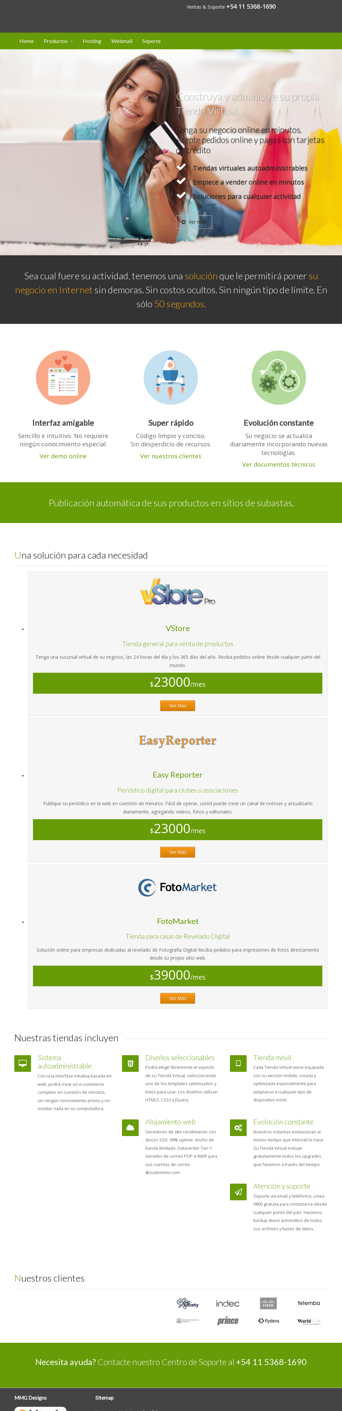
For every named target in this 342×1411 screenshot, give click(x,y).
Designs (51, 11)
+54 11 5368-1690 (251, 6)
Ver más (194, 222)
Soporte (151, 41)
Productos (56, 41)
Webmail (121, 41)
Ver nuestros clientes (170, 456)
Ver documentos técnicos (278, 464)
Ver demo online (63, 456)
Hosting (92, 41)
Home (26, 41)
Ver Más (177, 705)
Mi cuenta (310, 6)
